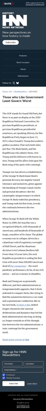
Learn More (32, 383)
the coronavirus (18, 265)
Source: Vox (7, 92)
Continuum (10, 375)
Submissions (23, 76)
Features (23, 55)
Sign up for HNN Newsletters (23, 399)
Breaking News (21, 92)
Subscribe (11, 42)
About (23, 69)
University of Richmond (35, 4)
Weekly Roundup (13, 378)
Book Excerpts (23, 62)
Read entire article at (15, 339)
